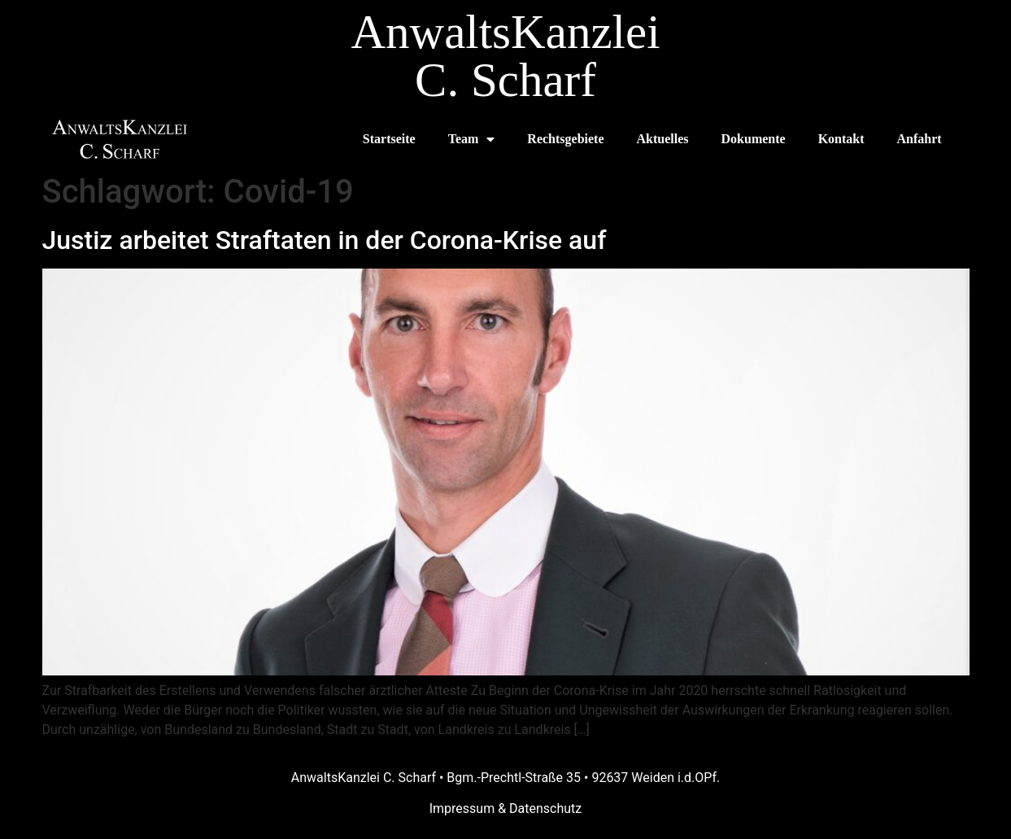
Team (471, 139)
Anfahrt (919, 139)
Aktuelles (663, 139)
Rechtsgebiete (565, 139)
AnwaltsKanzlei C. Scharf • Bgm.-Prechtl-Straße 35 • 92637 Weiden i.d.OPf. (505, 777)
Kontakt (841, 139)
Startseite (389, 139)
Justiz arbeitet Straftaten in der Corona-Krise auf (324, 240)
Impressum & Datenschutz (505, 808)
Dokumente (753, 139)
